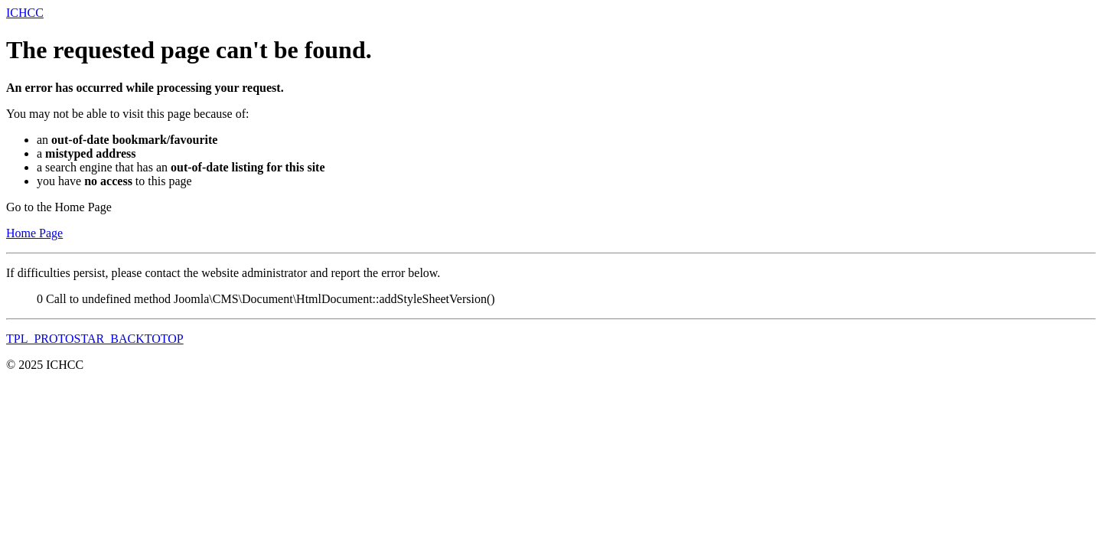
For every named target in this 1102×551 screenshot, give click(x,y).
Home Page (34, 233)
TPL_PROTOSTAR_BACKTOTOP (95, 338)
